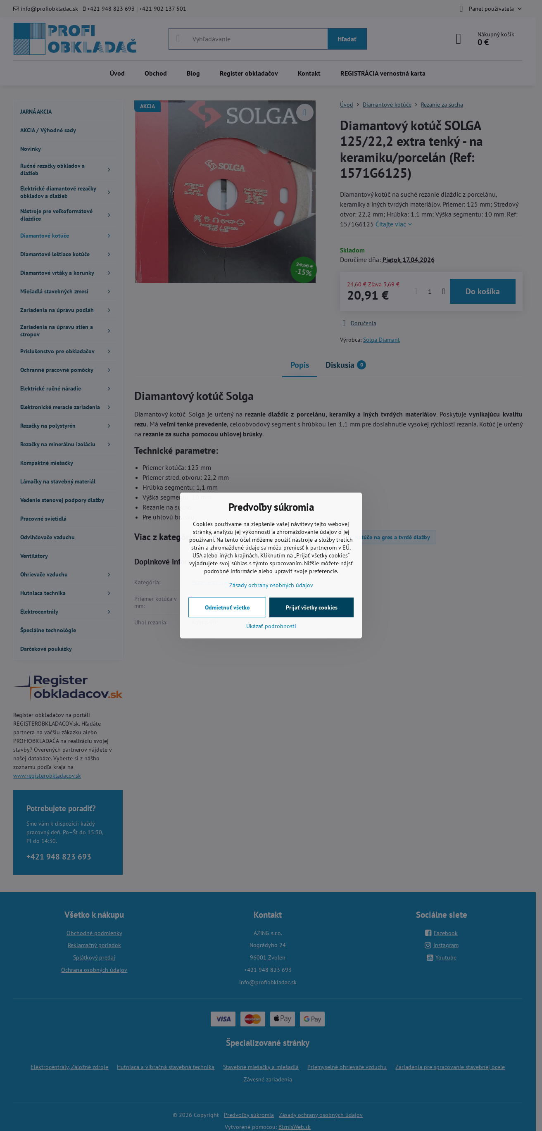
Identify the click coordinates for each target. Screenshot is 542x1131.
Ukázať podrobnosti (271, 626)
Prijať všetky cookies (312, 607)
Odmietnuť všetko (227, 607)
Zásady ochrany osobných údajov (271, 585)
